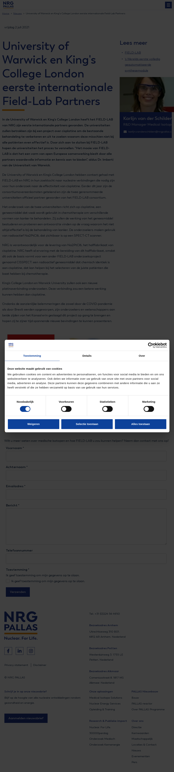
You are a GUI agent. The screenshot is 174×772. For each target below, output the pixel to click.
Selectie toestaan (87, 424)
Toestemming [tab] (32, 355)
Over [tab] (142, 355)
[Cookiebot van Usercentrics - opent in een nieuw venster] (151, 345)
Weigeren (33, 424)
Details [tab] (87, 355)
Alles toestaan (140, 424)
